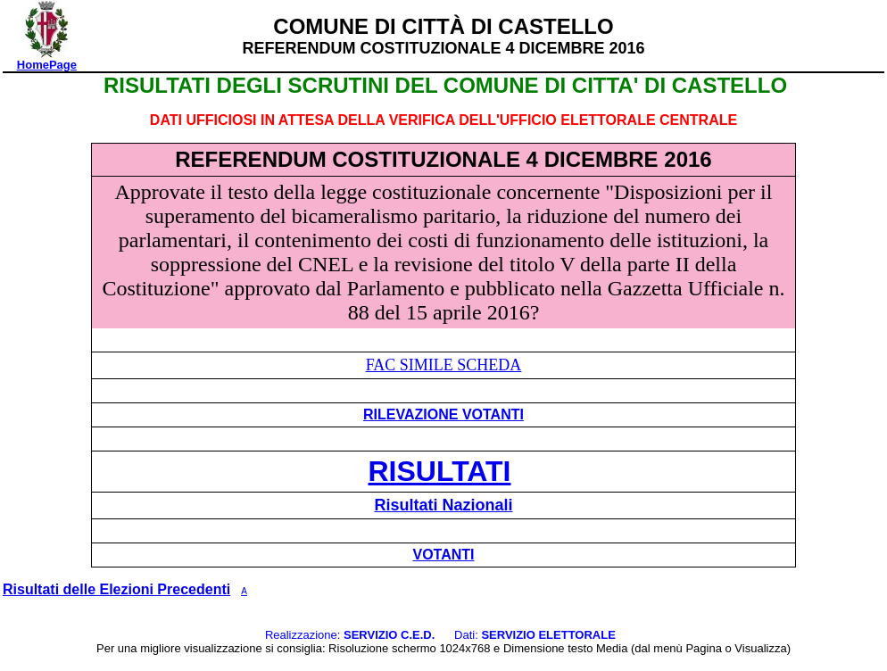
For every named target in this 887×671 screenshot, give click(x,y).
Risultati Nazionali (443, 505)
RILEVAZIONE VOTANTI (443, 414)
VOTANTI (443, 554)
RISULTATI (440, 471)
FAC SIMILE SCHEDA (444, 365)
